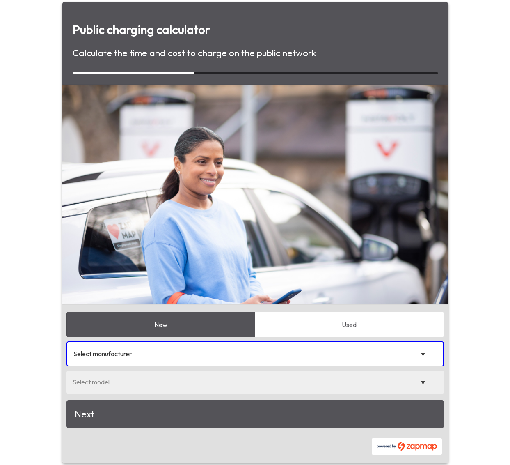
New (160, 324)
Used (349, 324)
